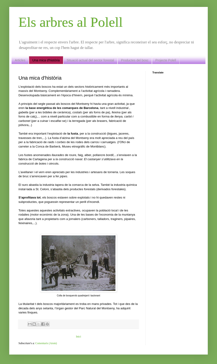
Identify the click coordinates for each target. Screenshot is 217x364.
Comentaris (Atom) (46, 343)
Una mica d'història (46, 60)
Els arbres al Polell (70, 22)
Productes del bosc (134, 60)
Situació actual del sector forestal (90, 60)
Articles (20, 60)
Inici (78, 336)
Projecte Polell (165, 60)
